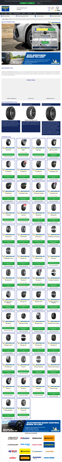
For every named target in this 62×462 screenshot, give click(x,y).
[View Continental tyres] (49, 438)
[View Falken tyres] (25, 445)
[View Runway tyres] (37, 458)
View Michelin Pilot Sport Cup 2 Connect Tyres (53, 328)
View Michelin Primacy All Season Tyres (8, 415)
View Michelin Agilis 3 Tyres (23, 154)
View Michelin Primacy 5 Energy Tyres (54, 394)
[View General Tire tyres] (37, 445)
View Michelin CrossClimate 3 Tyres (8, 198)
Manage (38, 3)
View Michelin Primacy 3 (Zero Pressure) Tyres (53, 372)
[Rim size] (48, 39)
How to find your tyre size (46, 44)
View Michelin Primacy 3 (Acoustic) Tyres (38, 372)
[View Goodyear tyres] (49, 445)
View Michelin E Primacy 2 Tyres (8, 219)
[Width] (36, 39)
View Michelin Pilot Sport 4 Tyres (38, 284)
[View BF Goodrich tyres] (25, 438)
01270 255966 (19, 9)
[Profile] (42, 39)
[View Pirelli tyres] (25, 458)
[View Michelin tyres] (37, 451)
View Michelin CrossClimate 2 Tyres (38, 177)
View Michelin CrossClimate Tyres (8, 177)
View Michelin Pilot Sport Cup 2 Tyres (38, 328)
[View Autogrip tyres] (12, 438)
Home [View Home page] (3, 19)
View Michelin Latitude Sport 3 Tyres (38, 242)
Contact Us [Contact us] (30, 13)
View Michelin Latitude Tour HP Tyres (38, 263)
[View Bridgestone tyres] (37, 438)
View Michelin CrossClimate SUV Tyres (54, 198)
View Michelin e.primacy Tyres (23, 219)
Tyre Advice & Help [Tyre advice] (17, 13)
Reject (31, 3)
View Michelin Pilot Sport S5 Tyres (53, 350)
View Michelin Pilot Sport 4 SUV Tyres (38, 307)
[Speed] (54, 39)
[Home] (2, 13)
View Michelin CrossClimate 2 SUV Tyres (53, 177)
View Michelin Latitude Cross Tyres (8, 242)
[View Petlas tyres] (12, 458)
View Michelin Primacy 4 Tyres (8, 393)
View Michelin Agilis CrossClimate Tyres (54, 155)
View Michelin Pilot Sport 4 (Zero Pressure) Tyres (8, 307)
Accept (23, 3)
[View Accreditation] (57, 8)
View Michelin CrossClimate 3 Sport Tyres (23, 198)
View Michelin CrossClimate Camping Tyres (38, 198)
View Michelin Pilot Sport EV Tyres (23, 350)
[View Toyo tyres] (49, 458)
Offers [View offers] (35, 13)
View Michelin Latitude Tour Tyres (23, 263)
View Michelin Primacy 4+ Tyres (23, 393)
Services (10, 13)
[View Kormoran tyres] (25, 451)
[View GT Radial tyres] (12, 451)
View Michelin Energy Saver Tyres (38, 220)
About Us (23, 13)
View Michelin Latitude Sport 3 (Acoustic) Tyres (53, 242)
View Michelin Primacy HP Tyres (23, 414)
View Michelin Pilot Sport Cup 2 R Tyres (8, 350)
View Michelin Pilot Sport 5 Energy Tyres (23, 328)
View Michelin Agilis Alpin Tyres (38, 154)
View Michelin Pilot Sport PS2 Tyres (38, 350)
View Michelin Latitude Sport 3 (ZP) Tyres (8, 263)
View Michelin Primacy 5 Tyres (38, 393)
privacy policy (54, 1)
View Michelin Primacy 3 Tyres (23, 371)
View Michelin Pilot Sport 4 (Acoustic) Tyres (54, 285)
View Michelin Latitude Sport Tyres (23, 242)
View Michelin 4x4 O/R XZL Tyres (8, 154)
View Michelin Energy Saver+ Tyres (53, 220)
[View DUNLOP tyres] (12, 445)
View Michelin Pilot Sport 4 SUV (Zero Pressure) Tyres (53, 307)
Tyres (6, 13)
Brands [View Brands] (6, 19)
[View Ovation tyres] (49, 451)
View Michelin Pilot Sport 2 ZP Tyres (8, 285)
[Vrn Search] (41, 29)
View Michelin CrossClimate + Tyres (23, 177)
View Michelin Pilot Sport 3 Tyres (23, 284)
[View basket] (59, 13)
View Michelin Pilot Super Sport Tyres (8, 372)
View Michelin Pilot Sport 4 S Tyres (23, 307)
